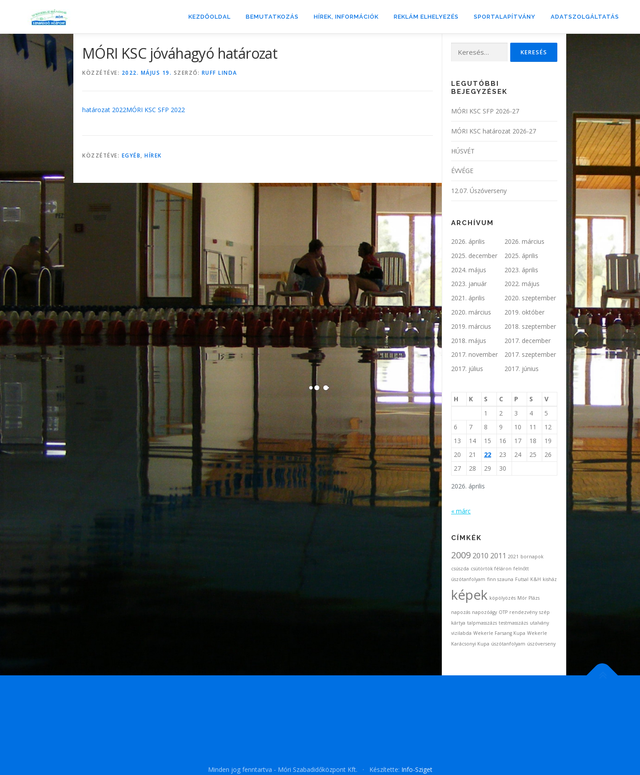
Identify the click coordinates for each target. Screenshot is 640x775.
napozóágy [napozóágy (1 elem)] (484, 612)
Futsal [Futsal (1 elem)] (521, 579)
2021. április (468, 298)
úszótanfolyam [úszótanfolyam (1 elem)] (508, 644)
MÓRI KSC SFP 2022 (155, 109)
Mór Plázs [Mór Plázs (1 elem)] (528, 598)
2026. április (468, 241)
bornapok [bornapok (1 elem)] (532, 556)
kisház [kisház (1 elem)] (550, 579)
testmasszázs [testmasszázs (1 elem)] (513, 623)
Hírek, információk (346, 16)
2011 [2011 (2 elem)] (498, 556)
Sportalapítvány (505, 16)
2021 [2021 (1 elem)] (513, 556)
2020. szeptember (530, 298)
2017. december (527, 340)
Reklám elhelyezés (426, 16)
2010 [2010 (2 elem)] (480, 556)
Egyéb (131, 155)
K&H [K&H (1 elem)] (535, 579)
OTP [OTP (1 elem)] (503, 612)
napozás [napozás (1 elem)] (460, 612)
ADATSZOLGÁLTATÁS (585, 16)
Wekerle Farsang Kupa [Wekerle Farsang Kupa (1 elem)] (499, 633)
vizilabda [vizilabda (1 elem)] (461, 633)
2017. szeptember (530, 354)
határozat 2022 (104, 109)
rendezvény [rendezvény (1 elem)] (523, 612)
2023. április (521, 270)
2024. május (468, 270)
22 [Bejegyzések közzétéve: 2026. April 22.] (487, 454)
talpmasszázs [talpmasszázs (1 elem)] (482, 623)
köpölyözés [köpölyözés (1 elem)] (502, 598)
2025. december (474, 255)
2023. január (469, 283)
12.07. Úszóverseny (479, 190)
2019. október (524, 312)
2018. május (468, 340)
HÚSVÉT (463, 151)
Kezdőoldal (209, 16)
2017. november (474, 354)
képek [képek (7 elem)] (469, 595)
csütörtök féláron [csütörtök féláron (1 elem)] (491, 568)
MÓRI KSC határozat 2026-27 (493, 131)
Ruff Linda (219, 73)
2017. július (467, 368)
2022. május (522, 283)
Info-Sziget (416, 769)
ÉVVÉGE (462, 170)
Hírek (153, 155)
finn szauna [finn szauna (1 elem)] (500, 579)
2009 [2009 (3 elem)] (461, 555)
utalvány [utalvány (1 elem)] (539, 623)
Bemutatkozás (272, 16)
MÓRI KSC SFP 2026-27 (485, 111)
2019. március (471, 326)
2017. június (521, 368)
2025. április (521, 255)
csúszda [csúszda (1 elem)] (460, 568)
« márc (461, 511)
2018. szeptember (530, 326)
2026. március (524, 241)
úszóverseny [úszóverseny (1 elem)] (541, 644)
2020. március (471, 312)
